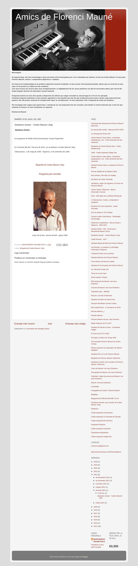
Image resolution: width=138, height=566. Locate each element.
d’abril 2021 (100, 503)
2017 (96, 513)
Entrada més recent (24, 323)
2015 (96, 520)
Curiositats (95, 386)
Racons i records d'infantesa (101, 295)
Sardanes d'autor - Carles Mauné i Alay (105, 235)
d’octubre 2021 (101, 484)
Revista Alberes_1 (98, 311)
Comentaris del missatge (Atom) (37, 329)
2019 (96, 510)
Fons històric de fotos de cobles (103, 261)
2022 (96, 471)
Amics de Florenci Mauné (64, 17)
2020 (96, 507)
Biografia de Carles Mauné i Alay (32, 248)
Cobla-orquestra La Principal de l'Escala (106, 417)
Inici (50, 323)
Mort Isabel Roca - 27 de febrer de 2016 (106, 307)
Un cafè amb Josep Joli (99, 269)
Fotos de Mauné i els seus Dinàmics (104, 368)
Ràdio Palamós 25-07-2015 (101, 323)
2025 (96, 462)
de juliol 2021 (101, 490)
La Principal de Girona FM (100, 134)
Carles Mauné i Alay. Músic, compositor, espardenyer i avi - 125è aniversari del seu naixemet (106, 140)
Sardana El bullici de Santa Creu (103, 299)
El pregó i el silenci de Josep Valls (103, 338)
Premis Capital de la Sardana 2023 (104, 171)
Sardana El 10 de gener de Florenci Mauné (107, 265)
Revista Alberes (97, 315)
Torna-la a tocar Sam (99, 273)
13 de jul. (101, 493)
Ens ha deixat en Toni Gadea (101, 212)
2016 (96, 516)
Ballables (94, 394)
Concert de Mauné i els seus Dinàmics (105, 288)
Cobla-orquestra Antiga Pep (101, 436)
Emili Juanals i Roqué (99, 277)
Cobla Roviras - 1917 (99, 239)
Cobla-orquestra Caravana (101, 429)
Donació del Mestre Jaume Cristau (104, 303)
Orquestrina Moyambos (99, 432)
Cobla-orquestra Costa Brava (102, 413)
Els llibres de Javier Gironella (102, 179)
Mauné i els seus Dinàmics (101, 383)
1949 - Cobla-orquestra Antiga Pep (104, 153)
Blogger (85, 557)
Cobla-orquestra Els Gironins (101, 421)
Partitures (94, 409)
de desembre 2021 (103, 477)
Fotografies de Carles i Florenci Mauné (105, 390)
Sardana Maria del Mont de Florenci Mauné (107, 243)
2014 (96, 523)
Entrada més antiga (75, 323)
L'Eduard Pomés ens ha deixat (102, 253)
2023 (96, 468)
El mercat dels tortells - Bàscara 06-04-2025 (107, 130)
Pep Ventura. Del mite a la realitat (103, 175)
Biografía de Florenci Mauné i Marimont (105, 358)
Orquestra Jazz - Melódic (100, 291)
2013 (96, 526)
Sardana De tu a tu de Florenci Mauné (105, 354)
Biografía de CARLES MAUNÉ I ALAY (105, 398)
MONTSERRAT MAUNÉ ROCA (99, 540)
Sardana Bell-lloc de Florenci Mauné (104, 257)
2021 (96, 475)
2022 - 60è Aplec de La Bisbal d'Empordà (106, 196)
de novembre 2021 (103, 481)
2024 (96, 465)
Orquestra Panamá (98, 424)
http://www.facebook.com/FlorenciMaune (106, 452)
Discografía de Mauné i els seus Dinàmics (106, 372)
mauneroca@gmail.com (100, 446)
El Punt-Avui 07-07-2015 (100, 333)
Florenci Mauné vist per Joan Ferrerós (105, 319)
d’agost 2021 (101, 487)
